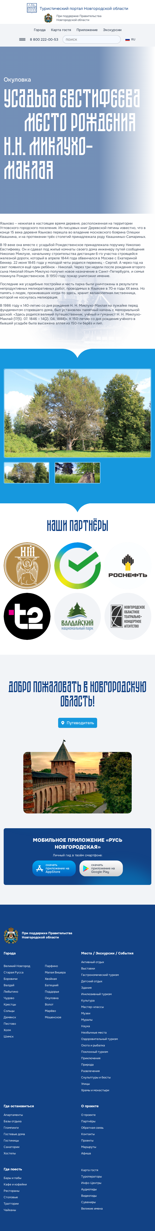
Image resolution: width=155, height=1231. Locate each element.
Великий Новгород (17, 966)
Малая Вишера (55, 972)
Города (40, 30)
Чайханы (10, 1210)
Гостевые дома (14, 1134)
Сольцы (9, 1011)
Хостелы (10, 1153)
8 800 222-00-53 (44, 39)
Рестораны (11, 1191)
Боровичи (10, 979)
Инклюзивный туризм (96, 994)
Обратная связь (92, 1128)
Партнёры (88, 1121)
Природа (87, 1065)
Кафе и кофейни (15, 1184)
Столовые (11, 1197)
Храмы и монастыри (95, 1090)
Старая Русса (14, 972)
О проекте (88, 1115)
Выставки (88, 968)
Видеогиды (89, 1196)
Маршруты (88, 1147)
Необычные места (94, 1033)
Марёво (50, 1011)
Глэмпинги (11, 1128)
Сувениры (88, 1202)
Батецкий (51, 985)
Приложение (87, 30)
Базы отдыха (13, 1121)
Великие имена (92, 1209)
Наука (85, 1026)
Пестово (10, 1024)
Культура (88, 1000)
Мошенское (53, 1017)
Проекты (87, 1141)
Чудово (9, 998)
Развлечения (90, 1071)
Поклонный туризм (94, 1052)
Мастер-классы (92, 1007)
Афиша (86, 1153)
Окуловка (52, 998)
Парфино (51, 966)
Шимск (8, 1036)
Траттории (11, 1204)
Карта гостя (61, 30)
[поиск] (92, 39)
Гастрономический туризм (100, 975)
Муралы (86, 1020)
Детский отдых (91, 981)
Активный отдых (92, 962)
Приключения (90, 1058)
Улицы (85, 1084)
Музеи (85, 1013)
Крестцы (10, 1004)
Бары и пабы (12, 1178)
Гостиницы (11, 1141)
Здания (86, 988)
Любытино (11, 992)
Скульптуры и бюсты (96, 1077)
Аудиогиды (89, 1189)
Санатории (11, 1147)
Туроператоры (91, 1176)
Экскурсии (112, 30)
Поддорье (52, 992)
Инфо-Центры (91, 1183)
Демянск (10, 1017)
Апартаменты (13, 1115)
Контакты (88, 1134)
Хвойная (51, 979)
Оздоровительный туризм (99, 1039)
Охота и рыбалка (93, 1045)
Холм (7, 1030)
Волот (49, 1004)
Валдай (9, 985)
